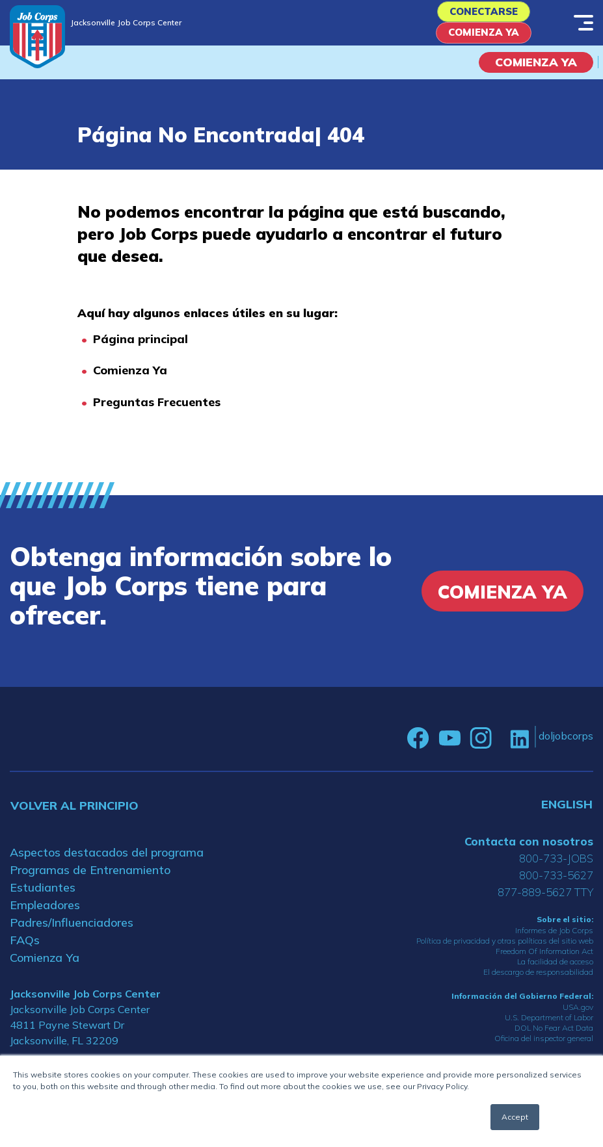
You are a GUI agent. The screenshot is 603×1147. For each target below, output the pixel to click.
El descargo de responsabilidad (538, 980)
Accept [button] (515, 1117)
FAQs (25, 947)
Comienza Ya (483, 39)
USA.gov (578, 1015)
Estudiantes (42, 895)
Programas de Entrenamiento (90, 877)
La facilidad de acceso (555, 970)
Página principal (140, 347)
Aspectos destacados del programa (107, 860)
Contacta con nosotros (528, 849)
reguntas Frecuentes (161, 410)
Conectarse (483, 13)
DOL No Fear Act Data (554, 1036)
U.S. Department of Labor (549, 1026)
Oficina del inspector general (543, 1046)
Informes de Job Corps (554, 939)
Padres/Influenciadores (71, 930)
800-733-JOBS (556, 866)
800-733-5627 (556, 883)
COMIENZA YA (536, 70)
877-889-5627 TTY (545, 900)
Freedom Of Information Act (544, 959)
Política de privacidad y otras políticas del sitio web (504, 949)
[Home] (37, 36)
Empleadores (45, 912)
